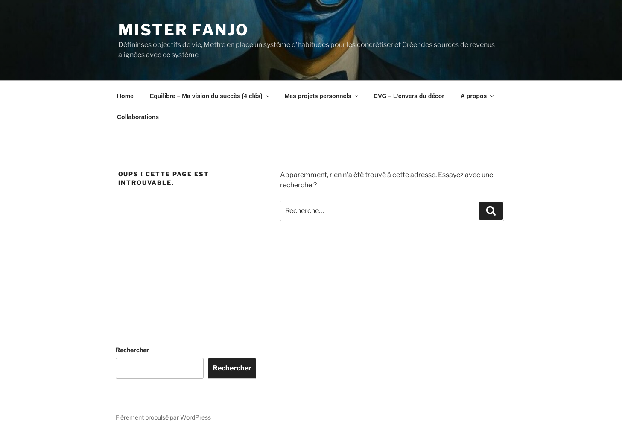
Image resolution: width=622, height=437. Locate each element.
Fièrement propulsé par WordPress (163, 417)
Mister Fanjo (183, 29)
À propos (478, 96)
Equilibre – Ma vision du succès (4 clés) (210, 96)
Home (125, 96)
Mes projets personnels (322, 96)
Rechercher (132, 349)
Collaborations (138, 117)
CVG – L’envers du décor (409, 96)
